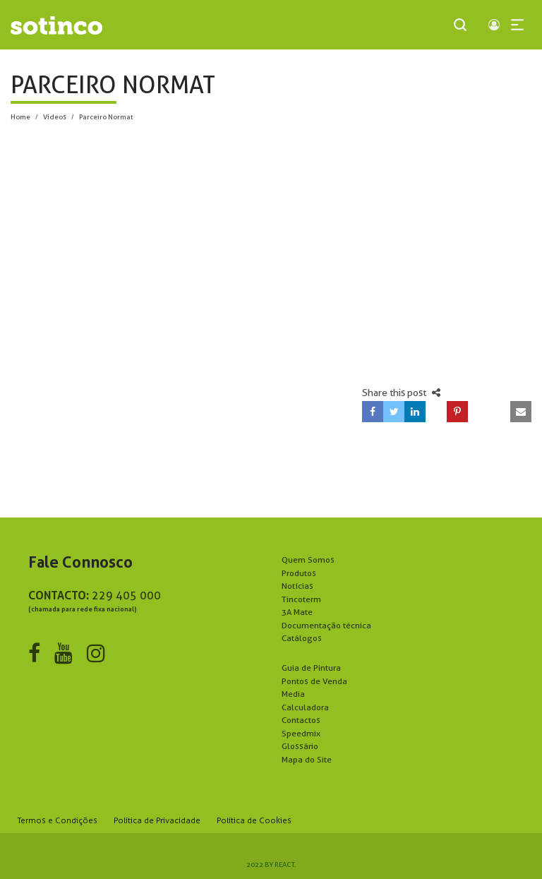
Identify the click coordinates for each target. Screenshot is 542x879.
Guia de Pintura (311, 667)
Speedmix (301, 733)
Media (293, 693)
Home (20, 116)
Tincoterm (301, 599)
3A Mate (297, 611)
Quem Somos (308, 559)
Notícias (297, 585)
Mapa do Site (307, 759)
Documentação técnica (326, 625)
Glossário (300, 746)
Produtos (299, 573)
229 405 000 (126, 595)
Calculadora (305, 707)
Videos (54, 116)
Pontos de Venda (314, 681)
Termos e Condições (57, 820)
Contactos (301, 719)
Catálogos (302, 638)
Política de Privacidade (157, 820)
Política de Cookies (254, 820)
